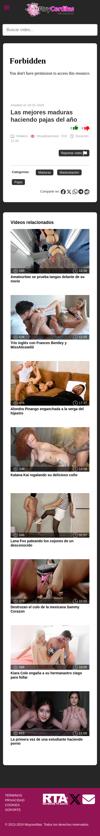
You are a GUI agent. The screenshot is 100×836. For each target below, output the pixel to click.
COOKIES (12, 805)
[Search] (50, 30)
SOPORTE (13, 810)
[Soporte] (88, 799)
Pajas (18, 182)
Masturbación (69, 172)
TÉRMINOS (13, 795)
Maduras (44, 172)
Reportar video (74, 153)
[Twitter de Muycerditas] (75, 799)
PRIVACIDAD (14, 800)
